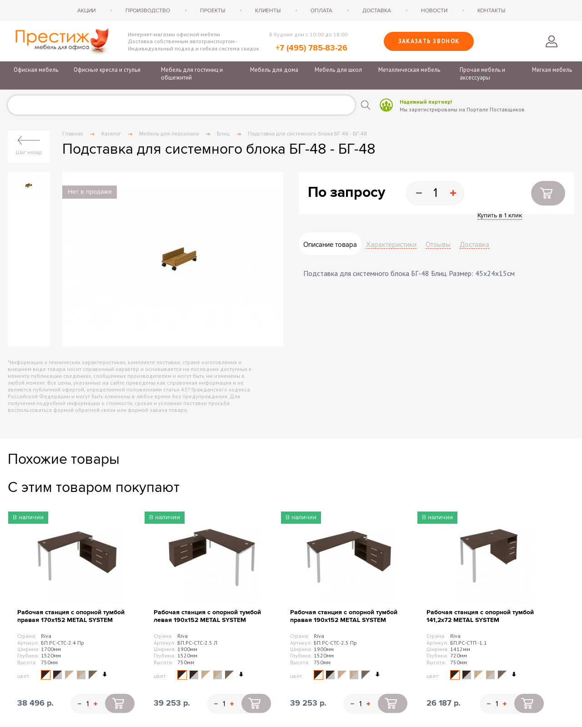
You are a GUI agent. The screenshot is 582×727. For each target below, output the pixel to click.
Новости (434, 10)
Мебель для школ (338, 70)
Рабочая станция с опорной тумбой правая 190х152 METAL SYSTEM (343, 616)
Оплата (321, 10)
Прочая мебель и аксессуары (482, 73)
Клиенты (268, 10)
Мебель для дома (274, 70)
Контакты (491, 10)
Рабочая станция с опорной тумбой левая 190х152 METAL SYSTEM (207, 616)
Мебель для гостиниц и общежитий (192, 73)
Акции (86, 10)
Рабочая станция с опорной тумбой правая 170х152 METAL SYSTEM (71, 616)
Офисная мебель (36, 70)
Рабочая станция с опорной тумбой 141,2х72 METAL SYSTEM (480, 616)
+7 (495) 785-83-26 (311, 48)
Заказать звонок (429, 41)
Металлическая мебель (409, 70)
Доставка (376, 10)
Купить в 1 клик (499, 215)
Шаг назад (29, 152)
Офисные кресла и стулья (107, 70)
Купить (548, 193)
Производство (147, 10)
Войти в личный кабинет (551, 41)
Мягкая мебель (552, 70)
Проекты (212, 10)
